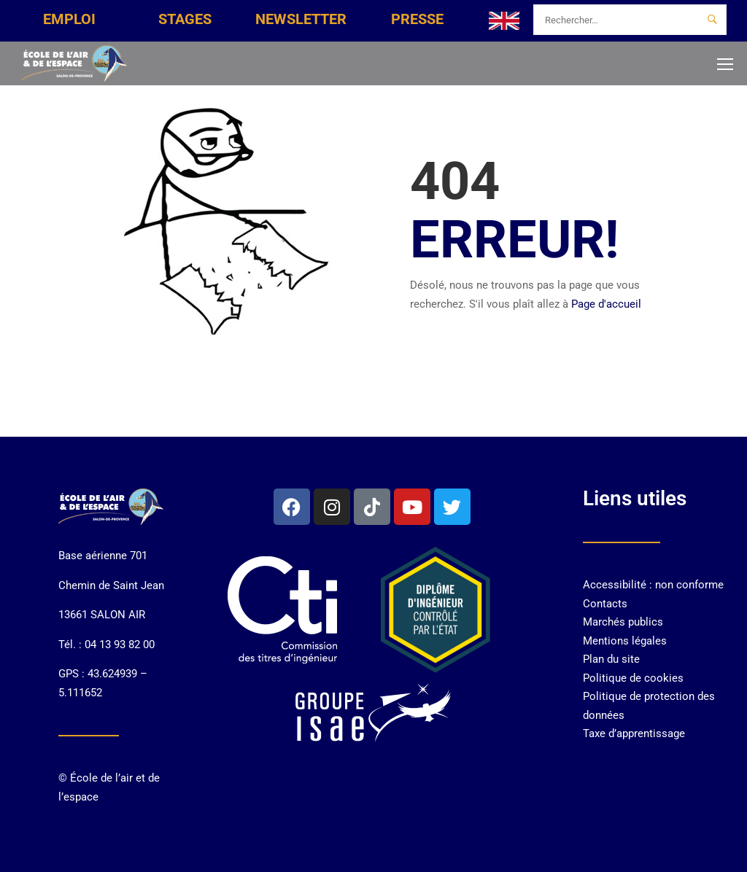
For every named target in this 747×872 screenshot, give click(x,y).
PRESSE (417, 19)
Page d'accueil (606, 304)
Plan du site (611, 659)
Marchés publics (623, 621)
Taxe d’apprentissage (634, 733)
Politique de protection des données (649, 706)
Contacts (605, 603)
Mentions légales (625, 640)
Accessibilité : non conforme (653, 584)
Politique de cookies (633, 678)
